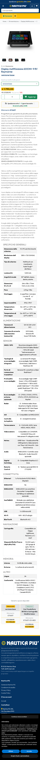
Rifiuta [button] (11, 751)
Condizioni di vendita (8, 687)
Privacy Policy (6, 690)
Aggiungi (30, 97)
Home (4, 21)
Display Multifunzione (27, 21)
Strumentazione (14, 21)
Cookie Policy (5, 693)
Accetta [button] (29, 751)
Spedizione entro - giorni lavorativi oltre (20, 104)
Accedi (3, 701)
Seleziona (29, 606)
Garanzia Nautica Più (8, 685)
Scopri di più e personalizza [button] (20, 756)
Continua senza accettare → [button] (20, 716)
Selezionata (10, 606)
